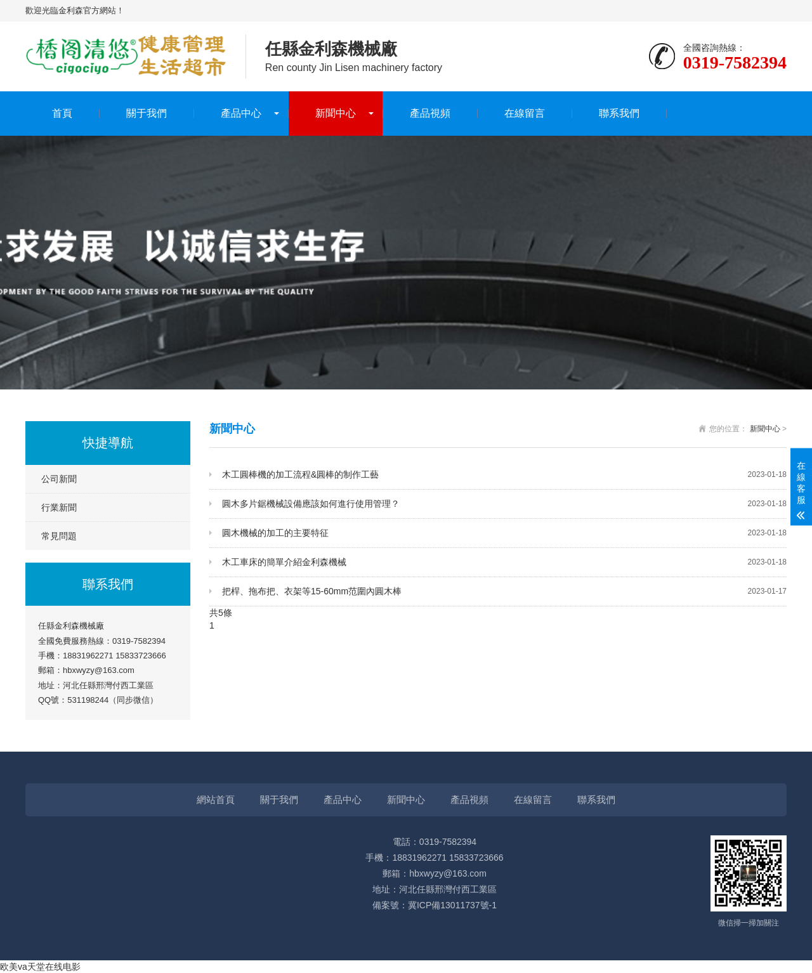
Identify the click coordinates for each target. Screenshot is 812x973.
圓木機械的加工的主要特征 (504, 533)
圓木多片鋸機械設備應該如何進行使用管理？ (504, 504)
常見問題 (59, 536)
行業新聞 (59, 507)
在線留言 (524, 113)
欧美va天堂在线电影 (40, 967)
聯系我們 (619, 113)
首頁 (62, 113)
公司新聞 (59, 479)
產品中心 (241, 113)
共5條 (220, 613)
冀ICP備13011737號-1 (452, 905)
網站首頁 (216, 799)
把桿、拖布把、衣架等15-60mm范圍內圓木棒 (504, 591)
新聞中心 (335, 113)
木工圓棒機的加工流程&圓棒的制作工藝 (504, 474)
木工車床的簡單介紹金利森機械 (504, 562)
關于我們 (146, 113)
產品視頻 (430, 113)
